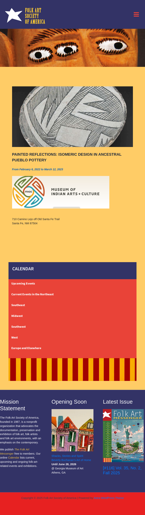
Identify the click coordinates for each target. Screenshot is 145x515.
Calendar (13, 457)
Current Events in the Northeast (32, 294)
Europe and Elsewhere (26, 348)
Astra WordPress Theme (109, 497)
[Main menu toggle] (136, 14)
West (14, 337)
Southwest (18, 327)
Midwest (17, 316)
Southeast (18, 305)
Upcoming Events (23, 283)
